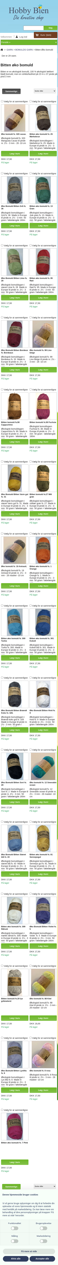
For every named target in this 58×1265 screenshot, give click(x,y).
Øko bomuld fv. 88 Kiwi (40, 998)
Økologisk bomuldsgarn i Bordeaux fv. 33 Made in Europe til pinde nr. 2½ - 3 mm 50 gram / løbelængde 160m (14, 362)
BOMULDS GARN (24, 49)
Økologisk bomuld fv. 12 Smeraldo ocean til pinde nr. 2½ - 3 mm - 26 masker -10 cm (43, 793)
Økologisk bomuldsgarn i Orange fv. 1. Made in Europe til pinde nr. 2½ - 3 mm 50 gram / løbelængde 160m (42, 578)
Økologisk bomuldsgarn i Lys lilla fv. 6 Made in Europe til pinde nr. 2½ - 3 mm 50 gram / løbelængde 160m (14, 1082)
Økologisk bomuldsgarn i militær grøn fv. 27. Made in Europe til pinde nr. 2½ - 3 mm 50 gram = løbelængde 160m (43, 506)
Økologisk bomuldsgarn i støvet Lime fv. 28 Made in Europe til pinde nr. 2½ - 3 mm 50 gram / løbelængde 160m (14, 290)
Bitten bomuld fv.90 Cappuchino (10, 423)
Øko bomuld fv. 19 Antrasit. (14, 566)
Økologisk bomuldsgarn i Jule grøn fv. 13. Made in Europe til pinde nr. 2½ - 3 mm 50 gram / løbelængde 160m (42, 217)
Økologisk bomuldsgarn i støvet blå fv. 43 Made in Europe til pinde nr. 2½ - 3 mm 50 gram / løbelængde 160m (14, 866)
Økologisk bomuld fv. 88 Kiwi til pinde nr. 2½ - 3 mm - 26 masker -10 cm (43, 1005)
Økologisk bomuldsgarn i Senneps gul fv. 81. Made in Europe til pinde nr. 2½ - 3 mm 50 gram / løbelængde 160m (43, 866)
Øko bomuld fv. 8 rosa (40, 1070)
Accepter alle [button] (42, 1258)
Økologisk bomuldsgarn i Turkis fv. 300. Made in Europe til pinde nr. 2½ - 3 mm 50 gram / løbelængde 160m (14, 650)
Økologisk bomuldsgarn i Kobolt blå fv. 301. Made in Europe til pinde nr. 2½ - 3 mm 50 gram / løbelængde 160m (42, 650)
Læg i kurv (15, 153)
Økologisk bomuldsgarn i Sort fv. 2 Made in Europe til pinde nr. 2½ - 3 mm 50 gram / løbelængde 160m (14, 793)
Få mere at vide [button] (29, 1251)
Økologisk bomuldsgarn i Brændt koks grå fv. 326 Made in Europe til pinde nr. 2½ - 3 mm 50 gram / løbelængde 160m (14, 722)
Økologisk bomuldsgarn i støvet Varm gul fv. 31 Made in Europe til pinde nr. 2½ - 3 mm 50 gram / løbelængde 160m (14, 506)
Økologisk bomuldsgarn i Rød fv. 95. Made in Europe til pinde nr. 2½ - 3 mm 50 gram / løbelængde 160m (43, 288)
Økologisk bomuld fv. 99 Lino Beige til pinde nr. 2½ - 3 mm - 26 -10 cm (43, 359)
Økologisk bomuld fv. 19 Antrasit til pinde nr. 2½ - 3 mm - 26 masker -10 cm (13, 573)
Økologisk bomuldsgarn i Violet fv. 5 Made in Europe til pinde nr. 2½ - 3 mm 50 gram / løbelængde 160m (43, 937)
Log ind (21, 37)
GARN (10, 49)
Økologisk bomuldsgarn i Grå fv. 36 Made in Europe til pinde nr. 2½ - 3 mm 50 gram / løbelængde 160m (14, 216)
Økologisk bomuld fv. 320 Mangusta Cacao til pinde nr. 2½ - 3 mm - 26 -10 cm (13, 140)
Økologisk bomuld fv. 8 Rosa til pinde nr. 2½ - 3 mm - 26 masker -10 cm (43, 1077)
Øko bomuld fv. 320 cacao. (13, 134)
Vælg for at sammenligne (16, 101)
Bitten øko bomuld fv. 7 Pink (14, 1143)
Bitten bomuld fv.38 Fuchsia (43, 422)
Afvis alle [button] (15, 1258)
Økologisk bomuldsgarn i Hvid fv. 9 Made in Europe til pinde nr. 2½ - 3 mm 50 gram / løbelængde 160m (42, 721)
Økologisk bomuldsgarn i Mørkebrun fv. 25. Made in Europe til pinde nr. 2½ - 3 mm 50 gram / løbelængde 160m (42, 145)
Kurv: (45, 35)
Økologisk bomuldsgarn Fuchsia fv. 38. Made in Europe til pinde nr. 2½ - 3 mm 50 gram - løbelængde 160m (43, 431)
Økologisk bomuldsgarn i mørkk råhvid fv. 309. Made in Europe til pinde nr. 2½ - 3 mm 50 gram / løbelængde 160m (14, 938)
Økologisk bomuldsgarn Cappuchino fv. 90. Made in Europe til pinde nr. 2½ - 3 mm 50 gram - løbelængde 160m (14, 434)
